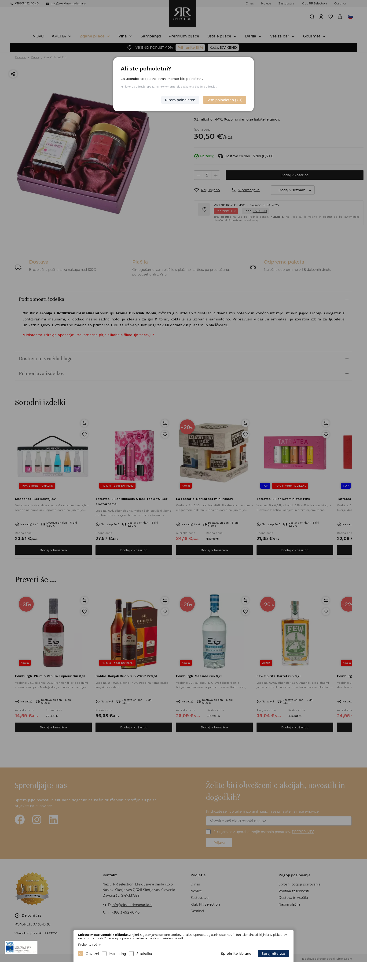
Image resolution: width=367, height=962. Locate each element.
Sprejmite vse (273, 953)
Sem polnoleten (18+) (224, 100)
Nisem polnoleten (180, 100)
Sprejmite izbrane (236, 953)
